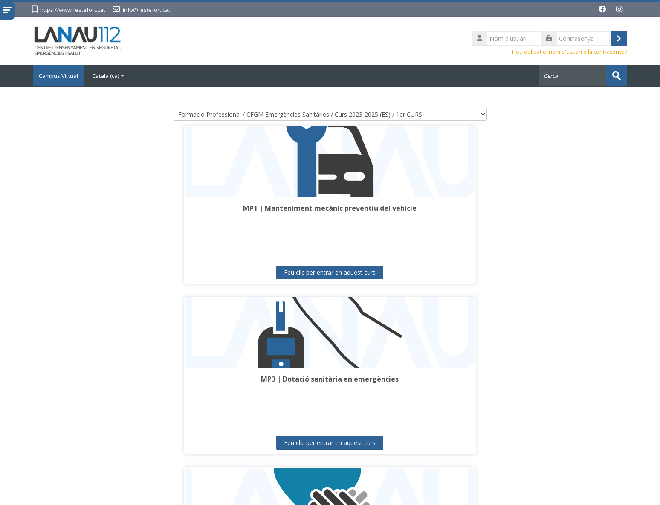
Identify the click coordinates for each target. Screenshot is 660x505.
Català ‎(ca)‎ (113, 76)
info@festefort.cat (146, 10)
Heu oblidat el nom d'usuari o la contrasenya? (569, 51)
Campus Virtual (61, 76)
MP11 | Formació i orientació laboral (553, 378)
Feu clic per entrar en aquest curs (107, 272)
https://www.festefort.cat (72, 10)
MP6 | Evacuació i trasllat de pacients (107, 378)
